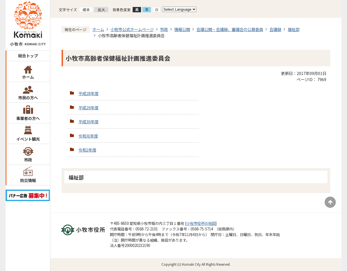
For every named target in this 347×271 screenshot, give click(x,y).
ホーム (28, 77)
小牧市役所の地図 (200, 223)
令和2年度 (87, 150)
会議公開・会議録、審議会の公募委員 (229, 29)
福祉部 (293, 29)
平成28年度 (88, 93)
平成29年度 (88, 107)
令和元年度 (88, 136)
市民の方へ (28, 97)
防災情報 (28, 180)
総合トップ (28, 55)
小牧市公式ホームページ (132, 29)
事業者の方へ (28, 118)
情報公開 (182, 29)
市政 (28, 159)
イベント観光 (28, 139)
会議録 (275, 29)
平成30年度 (88, 121)
